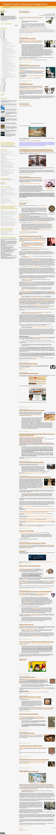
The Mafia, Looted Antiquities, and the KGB (31, 525)
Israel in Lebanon (3, 99)
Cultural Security (3, 191)
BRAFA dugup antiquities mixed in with (28, 59)
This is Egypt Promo (24, 104)
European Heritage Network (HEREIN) (6, 192)
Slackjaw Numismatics (5, 71)
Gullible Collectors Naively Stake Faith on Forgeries (31, 410)
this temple (37, 142)
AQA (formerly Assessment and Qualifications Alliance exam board (35, 679)
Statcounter (2, 95)
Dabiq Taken (22, 551)
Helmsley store (28, 153)
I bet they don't (41, 247)
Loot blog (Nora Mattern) (4, 160)
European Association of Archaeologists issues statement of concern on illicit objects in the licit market (31, 437)
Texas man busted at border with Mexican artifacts (31, 462)
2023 (2, 32)
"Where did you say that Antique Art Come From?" (8, 69)
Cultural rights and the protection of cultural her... (8, 77)
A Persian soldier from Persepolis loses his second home (34, 698)
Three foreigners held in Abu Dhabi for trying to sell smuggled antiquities (30, 532)
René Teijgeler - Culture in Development (6, 165)
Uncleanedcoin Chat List (4, 217)
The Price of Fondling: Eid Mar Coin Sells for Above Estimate (34, 759)
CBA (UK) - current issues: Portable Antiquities (7, 188)
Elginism (2, 152)
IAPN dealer (49, 188)
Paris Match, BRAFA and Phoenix (27, 38)
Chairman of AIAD (30, 29)
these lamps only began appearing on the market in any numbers (31, 30)
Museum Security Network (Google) (6, 162)
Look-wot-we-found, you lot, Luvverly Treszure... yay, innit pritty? (31, 88)
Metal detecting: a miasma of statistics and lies (30, 745)
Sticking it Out (22, 659)
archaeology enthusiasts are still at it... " (32, 87)
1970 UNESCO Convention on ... (29, 282)
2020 (2, 34)
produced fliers (44, 552)
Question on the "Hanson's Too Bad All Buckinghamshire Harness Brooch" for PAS (11, 111)
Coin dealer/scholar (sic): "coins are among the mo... (9, 45)
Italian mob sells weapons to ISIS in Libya (43, 487)
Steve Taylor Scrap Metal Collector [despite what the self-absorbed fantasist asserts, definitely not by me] (9, 234)
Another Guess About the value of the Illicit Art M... (8, 65)
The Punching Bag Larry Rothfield (5, 173)
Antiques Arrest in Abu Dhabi (26, 530)
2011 (2, 88)
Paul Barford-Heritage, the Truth (5, 233)
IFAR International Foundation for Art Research (7, 193)
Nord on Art (2, 163)
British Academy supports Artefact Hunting (29, 565)
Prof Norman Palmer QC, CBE (6, 67)
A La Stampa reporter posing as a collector (28, 493)
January (3, 84)
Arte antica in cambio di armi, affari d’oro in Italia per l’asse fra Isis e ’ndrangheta (38, 508)
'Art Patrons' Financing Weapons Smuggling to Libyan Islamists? (35, 477)
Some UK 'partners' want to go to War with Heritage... (9, 76)
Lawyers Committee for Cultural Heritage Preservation (8, 159)
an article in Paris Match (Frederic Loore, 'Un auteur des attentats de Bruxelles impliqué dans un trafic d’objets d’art (30, 41)
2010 (2, 89)
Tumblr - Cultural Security (4, 175)
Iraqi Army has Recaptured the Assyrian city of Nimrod (32, 543)
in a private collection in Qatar (29, 630)
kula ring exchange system (36, 260)
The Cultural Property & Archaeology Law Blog (7, 172)
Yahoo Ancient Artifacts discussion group (6, 216)
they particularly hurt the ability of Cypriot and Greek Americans (41, 326)
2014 (2, 86)
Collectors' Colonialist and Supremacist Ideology (44, 306)
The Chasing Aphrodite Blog (5, 171)
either (25, 602)
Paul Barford (7, 11)
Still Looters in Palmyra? (5, 72)
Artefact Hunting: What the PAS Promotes (29, 65)
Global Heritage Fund (4, 154)
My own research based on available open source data (32, 614)
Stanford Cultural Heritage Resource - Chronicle (7, 170)
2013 (2, 87)
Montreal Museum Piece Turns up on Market (30, 696)
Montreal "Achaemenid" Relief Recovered (48, 707)
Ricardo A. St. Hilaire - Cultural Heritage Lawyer (7, 167)
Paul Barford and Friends (4, 232)
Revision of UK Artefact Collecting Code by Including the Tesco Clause (36, 641)
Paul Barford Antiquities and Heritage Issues (7, 231)
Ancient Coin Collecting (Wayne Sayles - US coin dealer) (9, 221)
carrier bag (26, 579)
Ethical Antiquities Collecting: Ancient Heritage (7, 153)
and (36, 608)
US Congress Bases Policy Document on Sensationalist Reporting (35, 591)
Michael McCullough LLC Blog (5, 161)
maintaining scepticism (27, 506)
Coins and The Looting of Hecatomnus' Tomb (41, 222)
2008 (2, 91)
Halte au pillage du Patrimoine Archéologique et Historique (9, 155)
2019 (2, 35)
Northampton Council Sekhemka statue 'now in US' (29, 628)
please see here (14, 179)
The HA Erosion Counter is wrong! (6, 75)
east (29, 602)
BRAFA (31, 42)
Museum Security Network (4, 198)
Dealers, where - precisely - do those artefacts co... (8, 68)
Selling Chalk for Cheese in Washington (29, 771)
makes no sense (26, 279)
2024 (2, 31)
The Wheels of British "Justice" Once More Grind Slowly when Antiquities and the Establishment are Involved (9, 103)
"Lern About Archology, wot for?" (27, 677)
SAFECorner (2, 168)
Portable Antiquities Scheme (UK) (5, 199)
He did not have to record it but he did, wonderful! (8, 122)
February (3, 83)
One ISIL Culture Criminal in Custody (28, 363)
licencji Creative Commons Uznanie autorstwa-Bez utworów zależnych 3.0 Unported (20, 834)
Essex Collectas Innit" (24, 12)
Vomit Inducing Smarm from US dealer (28, 373)
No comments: (30, 35)
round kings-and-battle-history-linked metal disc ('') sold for (32, 762)
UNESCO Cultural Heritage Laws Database (7, 201)
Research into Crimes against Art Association (7, 166)
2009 (2, 90)
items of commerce (27, 256)
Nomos (20, 216)
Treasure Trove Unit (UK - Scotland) (6, 200)
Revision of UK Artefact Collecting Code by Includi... (8, 58)
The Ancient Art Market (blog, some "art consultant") (8, 218)
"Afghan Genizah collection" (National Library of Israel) (51, 728)
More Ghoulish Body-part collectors (6, 73)
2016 (2, 38)
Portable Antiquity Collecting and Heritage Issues (25, 4)
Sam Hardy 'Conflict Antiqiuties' (5, 169)
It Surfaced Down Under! (4, 158)
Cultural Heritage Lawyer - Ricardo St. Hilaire (7, 190)
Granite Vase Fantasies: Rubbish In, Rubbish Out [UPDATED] (10, 132)
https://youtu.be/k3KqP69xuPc (30, 140)
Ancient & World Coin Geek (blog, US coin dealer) (8, 222)
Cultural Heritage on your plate (26, 733)
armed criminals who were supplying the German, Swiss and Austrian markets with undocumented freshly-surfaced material (36, 786)
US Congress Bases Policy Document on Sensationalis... (9, 56)
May (3, 81)
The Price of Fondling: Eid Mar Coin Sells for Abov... (8, 63)
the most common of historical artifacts (33, 266)
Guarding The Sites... (37, 304)
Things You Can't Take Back (5, 174)
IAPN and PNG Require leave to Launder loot (30, 177)
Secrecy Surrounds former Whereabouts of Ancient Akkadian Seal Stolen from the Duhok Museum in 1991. (11, 107)
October (3, 40)
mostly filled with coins (35, 153)
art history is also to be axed (43, 688)
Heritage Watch (3, 157)
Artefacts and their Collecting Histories (28, 714)
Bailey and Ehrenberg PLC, (28, 238)
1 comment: (29, 233)
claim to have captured (34, 365)
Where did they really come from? (49, 420)
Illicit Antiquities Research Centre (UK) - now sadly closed (9, 194)
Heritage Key (2, 156)
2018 (2, 36)
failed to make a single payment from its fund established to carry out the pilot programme (37, 300)
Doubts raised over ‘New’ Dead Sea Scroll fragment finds (28, 414)
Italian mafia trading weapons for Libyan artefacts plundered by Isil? (36, 513)
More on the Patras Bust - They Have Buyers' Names (9, 66)
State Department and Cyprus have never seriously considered (35, 312)
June (3, 80)
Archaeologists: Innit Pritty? (26, 84)
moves (27, 602)
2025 (2, 30)
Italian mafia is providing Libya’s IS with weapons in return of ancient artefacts (40, 516)
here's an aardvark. (48, 587)
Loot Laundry (22, 203)
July (3, 79)
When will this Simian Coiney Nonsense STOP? (30, 236)
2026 (2, 29)
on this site (34, 608)
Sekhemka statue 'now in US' (26, 624)
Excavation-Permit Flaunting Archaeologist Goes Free (8, 129)
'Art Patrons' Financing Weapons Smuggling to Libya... (9, 52)
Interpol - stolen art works (4, 196)
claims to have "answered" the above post (39, 337)
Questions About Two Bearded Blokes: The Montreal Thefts (41, 708)
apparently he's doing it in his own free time (33, 239)
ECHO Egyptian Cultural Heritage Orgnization (7, 151)
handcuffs (23, 368)
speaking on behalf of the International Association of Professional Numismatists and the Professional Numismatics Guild (32, 244)
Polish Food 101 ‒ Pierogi (33, 735)
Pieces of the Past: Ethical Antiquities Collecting (7, 164)
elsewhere (39, 608)
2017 (2, 37)
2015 (2, 85)
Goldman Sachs (39, 288)
